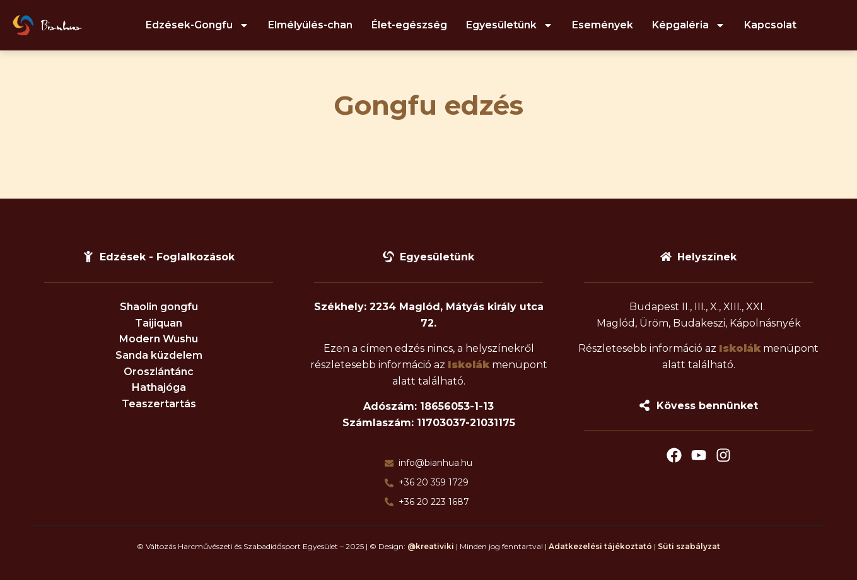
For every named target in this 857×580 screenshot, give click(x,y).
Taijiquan (158, 323)
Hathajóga (159, 387)
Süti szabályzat (689, 546)
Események (602, 25)
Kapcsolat (770, 25)
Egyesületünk (509, 25)
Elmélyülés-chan (310, 25)
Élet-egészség (409, 25)
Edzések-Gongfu (197, 25)
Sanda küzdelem (158, 355)
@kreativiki (430, 546)
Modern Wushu (158, 339)
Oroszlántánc (159, 372)
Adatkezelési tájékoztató (600, 546)
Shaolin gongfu (159, 307)
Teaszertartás (159, 404)
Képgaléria (688, 25)
